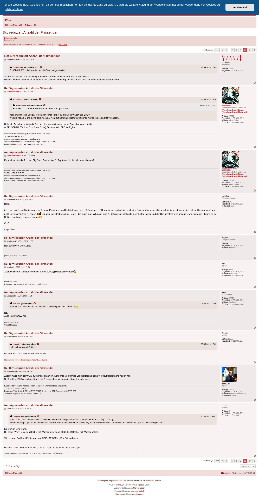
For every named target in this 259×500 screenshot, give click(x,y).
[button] (217, 50)
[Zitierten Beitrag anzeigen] (40, 67)
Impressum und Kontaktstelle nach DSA (125, 481)
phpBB (120, 485)
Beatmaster (18, 67)
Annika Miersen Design (136, 488)
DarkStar (17, 417)
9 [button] (240, 50)
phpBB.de (141, 491)
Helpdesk (63, 44)
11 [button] (250, 50)
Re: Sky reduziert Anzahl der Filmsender (32, 56)
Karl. (15, 303)
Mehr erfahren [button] (14, 9)
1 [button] (226, 50)
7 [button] (233, 50)
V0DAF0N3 (17, 99)
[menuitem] (7, 20)
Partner (158, 481)
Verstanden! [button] (240, 7)
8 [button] (236, 50)
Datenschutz (148, 481)
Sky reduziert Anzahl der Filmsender (30, 32)
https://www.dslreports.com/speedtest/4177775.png (25, 360)
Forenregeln (9, 40)
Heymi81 (17, 344)
